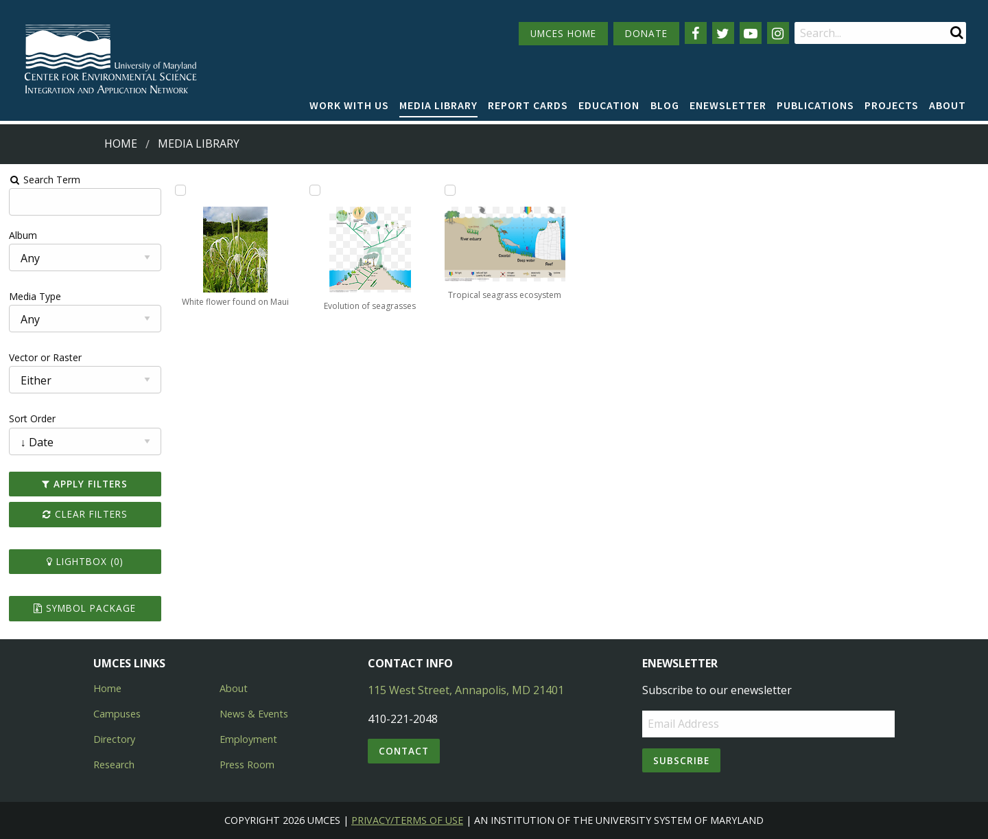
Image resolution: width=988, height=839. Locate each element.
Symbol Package (85, 607)
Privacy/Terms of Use (407, 820)
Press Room (247, 764)
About (947, 105)
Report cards (528, 105)
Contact (404, 750)
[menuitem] (349, 105)
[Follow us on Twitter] (723, 33)
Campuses (117, 713)
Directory (114, 739)
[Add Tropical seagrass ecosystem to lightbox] (450, 190)
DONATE (646, 33)
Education (608, 105)
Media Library (438, 105)
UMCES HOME (563, 33)
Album (23, 235)
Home (120, 143)
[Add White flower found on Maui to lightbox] (180, 190)
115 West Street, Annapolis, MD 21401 (466, 690)
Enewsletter (728, 105)
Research (113, 764)
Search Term (45, 179)
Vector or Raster (45, 357)
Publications (815, 105)
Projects (891, 105)
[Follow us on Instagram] (778, 33)
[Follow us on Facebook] (696, 33)
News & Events (254, 713)
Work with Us (349, 105)
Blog (664, 105)
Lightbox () (85, 561)
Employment (248, 739)
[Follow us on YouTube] (751, 33)
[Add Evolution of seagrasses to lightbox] (314, 190)
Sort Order (32, 418)
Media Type (35, 296)
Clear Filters (85, 513)
